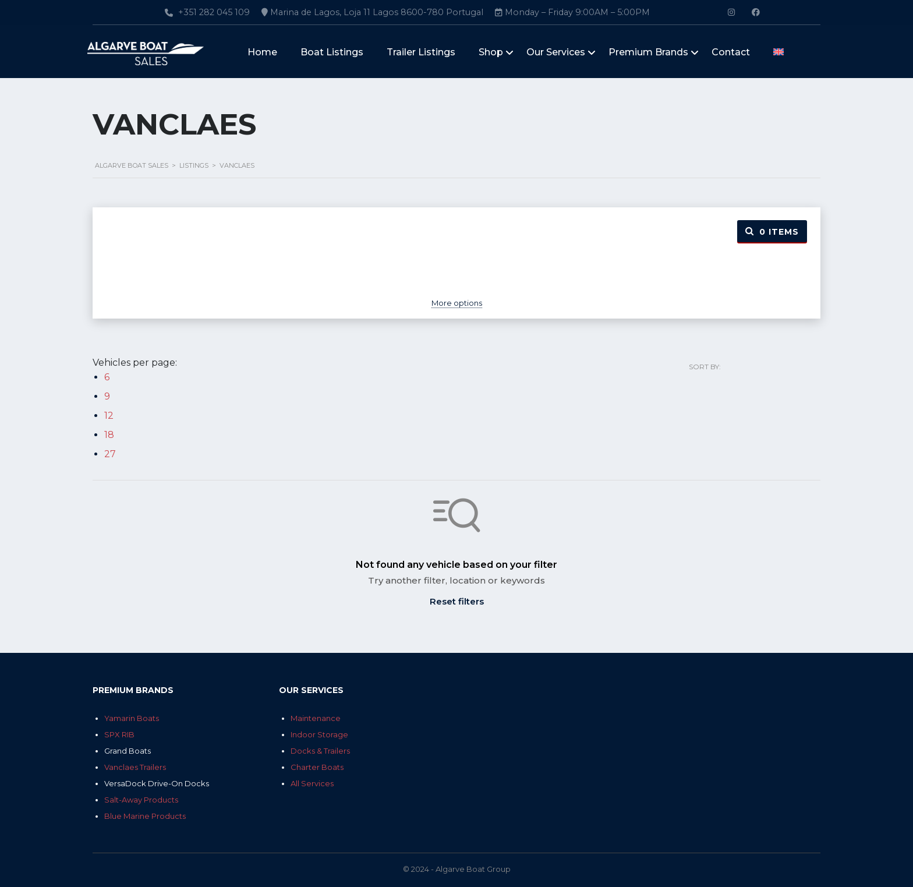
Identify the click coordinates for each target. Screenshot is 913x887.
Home (262, 53)
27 (110, 454)
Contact (731, 53)
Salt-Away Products (141, 799)
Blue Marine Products (145, 816)
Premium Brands (648, 53)
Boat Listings (331, 53)
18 (109, 434)
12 (109, 415)
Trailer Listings (421, 53)
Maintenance (316, 718)
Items (772, 232)
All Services (312, 783)
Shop (491, 53)
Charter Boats (317, 767)
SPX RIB (119, 734)
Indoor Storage (319, 734)
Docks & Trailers (320, 750)
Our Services (555, 53)
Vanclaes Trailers (135, 767)
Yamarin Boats (131, 718)
